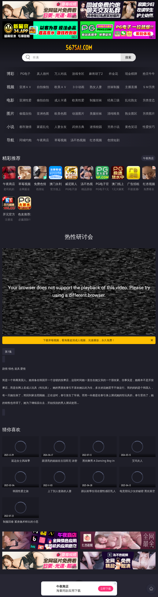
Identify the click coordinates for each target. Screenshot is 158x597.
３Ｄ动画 (78, 87)
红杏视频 (96, 140)
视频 (10, 86)
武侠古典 (78, 127)
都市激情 (25, 127)
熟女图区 (131, 113)
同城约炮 (25, 140)
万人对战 (60, 74)
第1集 (8, 351)
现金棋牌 (131, 74)
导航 (10, 140)
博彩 (10, 73)
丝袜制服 (113, 87)
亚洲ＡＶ (25, 87)
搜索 (128, 57)
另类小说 (113, 127)
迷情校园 (96, 127)
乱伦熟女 (131, 100)
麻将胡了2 (96, 74)
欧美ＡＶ (60, 87)
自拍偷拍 (43, 87)
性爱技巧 (149, 127)
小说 (10, 126)
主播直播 (131, 87)
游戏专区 (78, 74)
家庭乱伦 (43, 127)
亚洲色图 (43, 113)
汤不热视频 (78, 140)
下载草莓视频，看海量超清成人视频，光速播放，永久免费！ (98, 340)
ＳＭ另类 (149, 87)
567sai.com (79, 47)
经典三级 (113, 100)
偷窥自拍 (25, 113)
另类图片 (149, 113)
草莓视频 (60, 140)
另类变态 (149, 100)
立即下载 (105, 588)
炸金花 (113, 74)
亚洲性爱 (25, 100)
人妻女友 (60, 127)
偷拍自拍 (43, 100)
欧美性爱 (78, 100)
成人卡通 (60, 100)
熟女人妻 (96, 87)
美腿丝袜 (96, 113)
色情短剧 (113, 140)
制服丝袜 (96, 100)
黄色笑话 (131, 127)
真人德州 (43, 74)
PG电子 (25, 74)
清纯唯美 (113, 113)
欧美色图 (60, 113)
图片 (10, 113)
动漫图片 (78, 113)
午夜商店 (43, 140)
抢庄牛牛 (149, 74)
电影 (10, 100)
